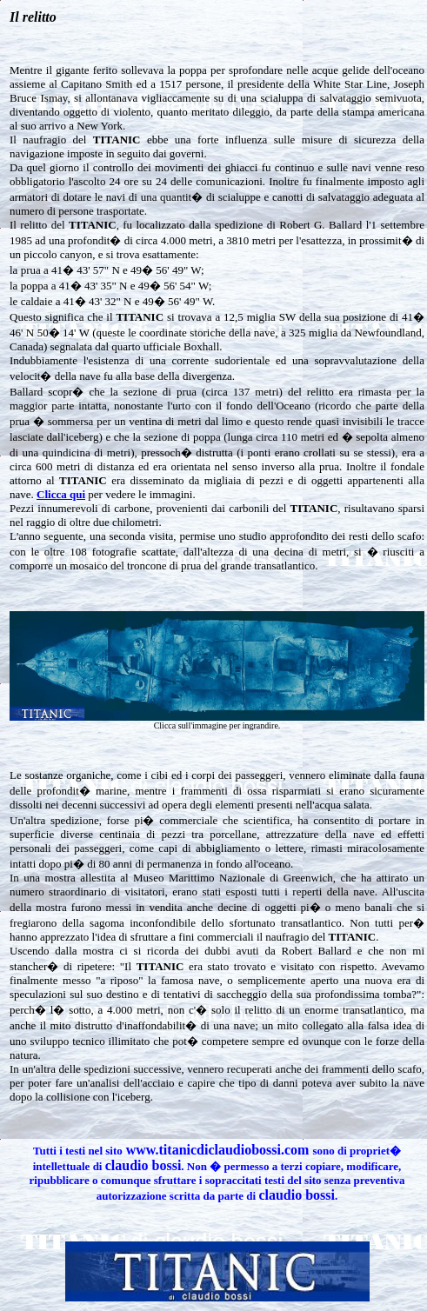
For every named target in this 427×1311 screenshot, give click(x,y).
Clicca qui (61, 494)
